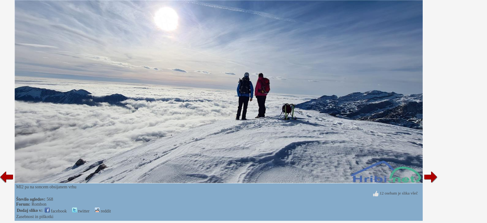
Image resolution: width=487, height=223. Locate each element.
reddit (103, 211)
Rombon (38, 204)
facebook (56, 211)
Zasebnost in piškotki (34, 216)
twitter (80, 211)
